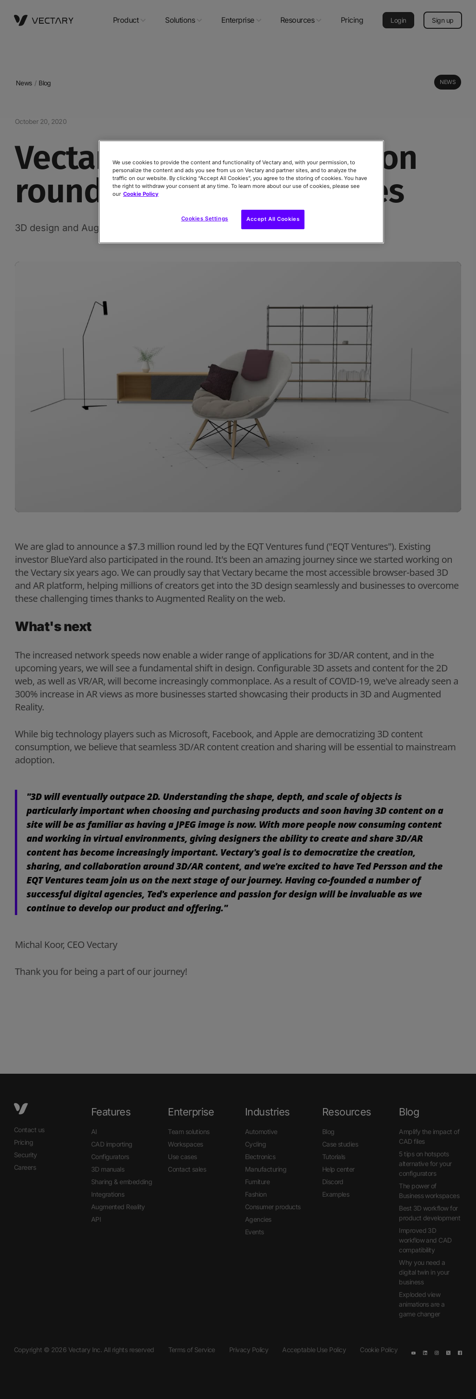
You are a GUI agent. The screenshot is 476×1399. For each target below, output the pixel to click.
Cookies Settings (204, 218)
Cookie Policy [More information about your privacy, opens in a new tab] (141, 194)
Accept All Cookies (272, 219)
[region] (241, 192)
